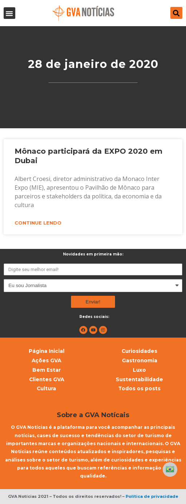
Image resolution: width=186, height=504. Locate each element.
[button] (9, 13)
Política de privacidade (152, 496)
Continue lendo (38, 223)
